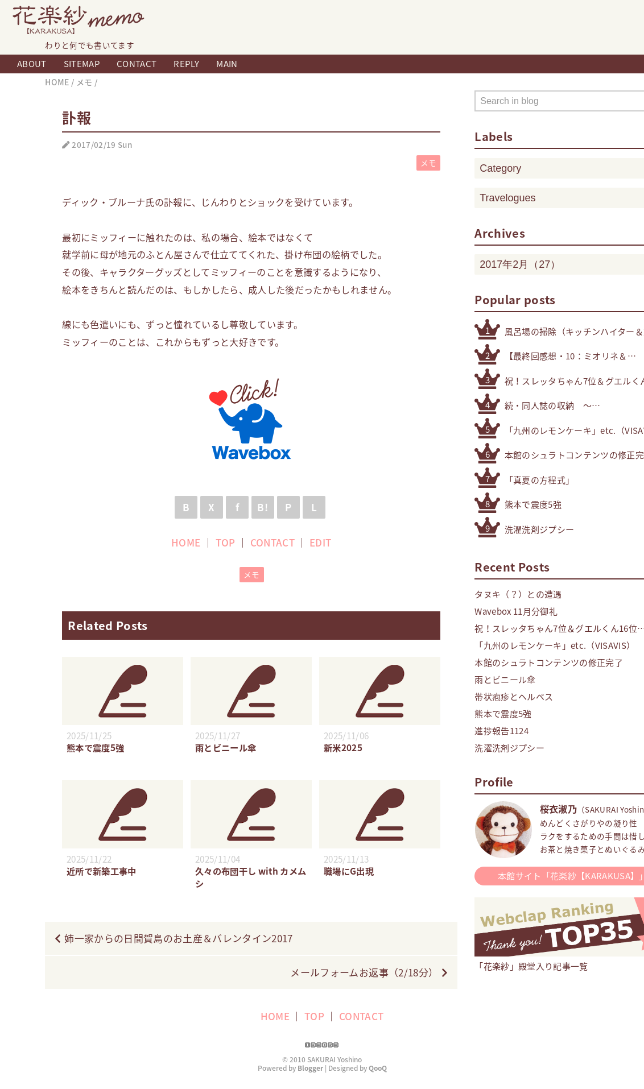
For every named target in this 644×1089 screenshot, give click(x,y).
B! (262, 507)
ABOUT (32, 63)
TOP (226, 542)
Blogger (310, 1068)
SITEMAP (82, 63)
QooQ (378, 1068)
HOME (185, 542)
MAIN (226, 63)
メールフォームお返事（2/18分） (364, 972)
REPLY (186, 63)
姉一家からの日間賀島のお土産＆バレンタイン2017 (178, 938)
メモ (428, 162)
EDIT (320, 542)
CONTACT (136, 63)
